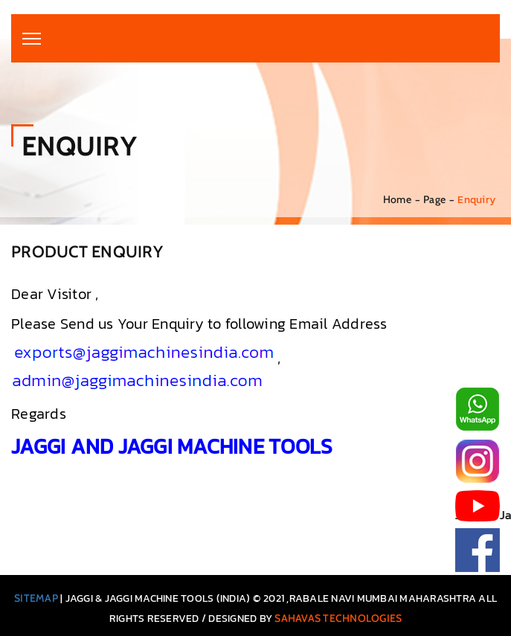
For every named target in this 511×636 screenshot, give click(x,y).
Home (397, 199)
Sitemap (36, 598)
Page (434, 199)
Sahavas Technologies (338, 618)
